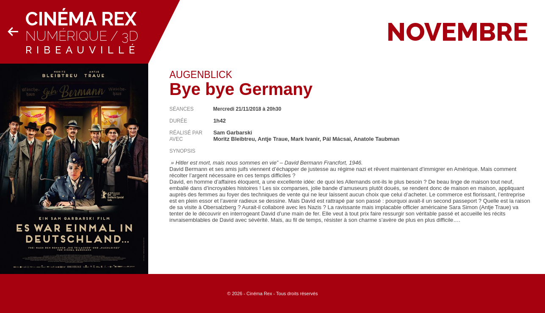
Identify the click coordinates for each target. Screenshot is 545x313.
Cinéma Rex (80, 19)
